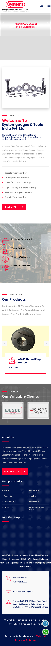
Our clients (33, 501)
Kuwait (48, 563)
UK (25, 559)
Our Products (35, 491)
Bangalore (12, 563)
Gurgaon (44, 555)
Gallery (6, 507)
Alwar (37, 555)
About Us (7, 496)
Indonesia (44, 559)
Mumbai (3, 563)
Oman (29, 566)
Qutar (22, 566)
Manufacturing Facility (36, 508)
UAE (29, 559)
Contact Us (8, 501)
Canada (35, 559)
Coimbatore (23, 563)
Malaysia (33, 563)
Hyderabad (14, 559)
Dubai (9, 555)
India (4, 555)
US (22, 559)
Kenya (15, 555)
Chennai (5, 559)
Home (5, 491)
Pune (31, 555)
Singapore (23, 555)
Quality (32, 496)
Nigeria (41, 563)
